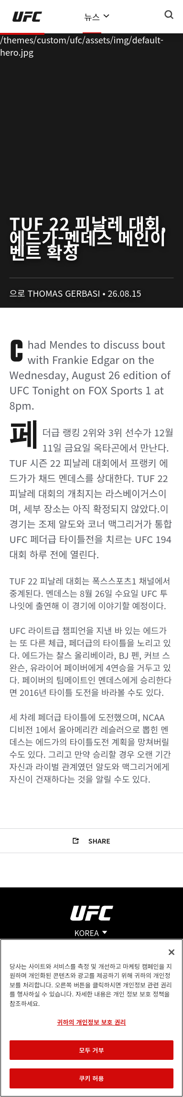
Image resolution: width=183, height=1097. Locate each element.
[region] (91, 1018)
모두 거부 (91, 1050)
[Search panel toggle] (169, 15)
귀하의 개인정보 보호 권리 (91, 1022)
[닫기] (171, 952)
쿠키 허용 (91, 1078)
